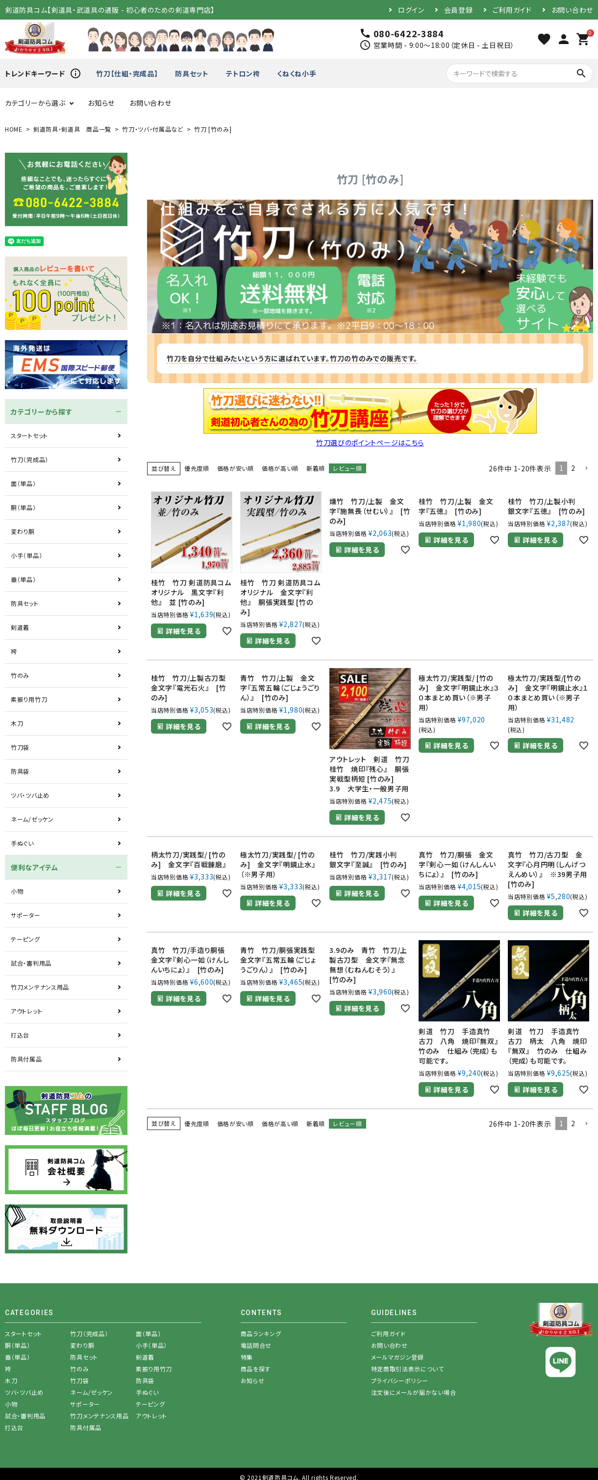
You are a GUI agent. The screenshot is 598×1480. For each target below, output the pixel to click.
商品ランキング (261, 1333)
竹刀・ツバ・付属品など (152, 129)
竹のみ (20, 675)
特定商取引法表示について (407, 1368)
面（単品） (23, 483)
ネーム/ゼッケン (32, 819)
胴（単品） (23, 507)
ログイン (411, 9)
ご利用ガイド (512, 9)
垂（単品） (23, 579)
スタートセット (29, 435)
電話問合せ (256, 1345)
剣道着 (20, 627)
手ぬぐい (22, 843)
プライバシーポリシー (399, 1380)
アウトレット (26, 1011)
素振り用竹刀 (29, 699)
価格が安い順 (235, 468)
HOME (14, 129)
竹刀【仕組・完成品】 (127, 73)
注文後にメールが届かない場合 (413, 1392)
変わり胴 (23, 531)
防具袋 (20, 771)
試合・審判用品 (31, 963)
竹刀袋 (20, 747)
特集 (247, 1357)
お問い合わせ (572, 9)
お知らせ (101, 103)
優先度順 (196, 468)
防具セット (192, 73)
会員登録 (458, 9)
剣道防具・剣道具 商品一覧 (72, 129)
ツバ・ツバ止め (30, 795)
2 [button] (573, 468)
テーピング (25, 939)
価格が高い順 (280, 468)
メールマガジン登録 (397, 1357)
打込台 (20, 1035)
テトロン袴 (243, 73)
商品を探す (256, 1368)
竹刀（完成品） (30, 459)
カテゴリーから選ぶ (35, 103)
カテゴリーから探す (41, 411)
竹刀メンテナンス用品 (40, 987)
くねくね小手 (296, 73)
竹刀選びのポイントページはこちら (370, 442)
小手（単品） (26, 555)
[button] (586, 469)
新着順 (315, 468)
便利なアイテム (34, 867)
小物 (17, 891)
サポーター (26, 915)
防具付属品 (26, 1059)
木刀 (17, 723)
